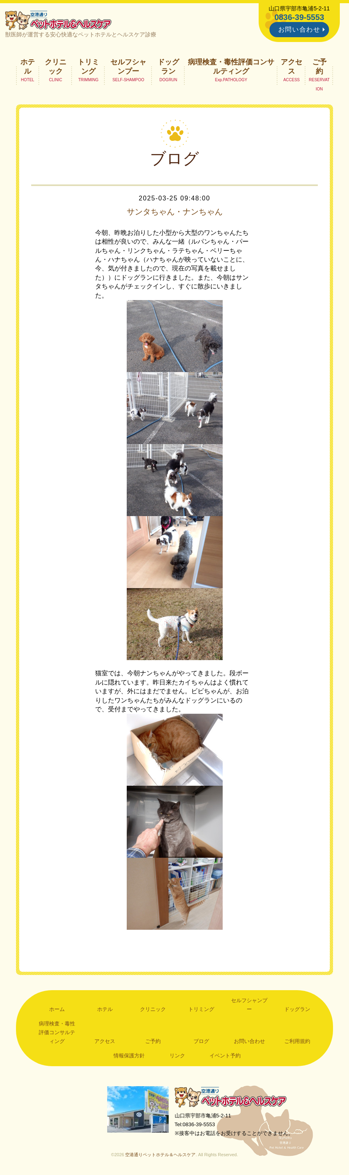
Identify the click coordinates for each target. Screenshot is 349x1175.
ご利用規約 (297, 1041)
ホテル (27, 66)
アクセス (291, 66)
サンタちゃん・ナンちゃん (175, 211)
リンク (177, 1056)
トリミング (88, 66)
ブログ (201, 1041)
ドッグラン (168, 66)
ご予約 (319, 66)
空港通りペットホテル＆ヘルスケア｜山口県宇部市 (58, 20)
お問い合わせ (299, 29)
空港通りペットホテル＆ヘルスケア (231, 1096)
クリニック (55, 66)
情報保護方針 (129, 1056)
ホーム (57, 1009)
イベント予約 (225, 1056)
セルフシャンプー (128, 66)
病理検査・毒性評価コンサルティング (231, 66)
